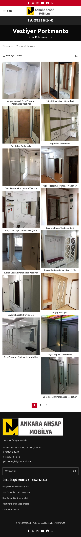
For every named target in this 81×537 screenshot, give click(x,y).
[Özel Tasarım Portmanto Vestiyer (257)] (60, 164)
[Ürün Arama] (40, 471)
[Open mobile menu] (8, 11)
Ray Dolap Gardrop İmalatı (16, 498)
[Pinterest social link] (47, 3)
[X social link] (33, 3)
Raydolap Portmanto (59, 143)
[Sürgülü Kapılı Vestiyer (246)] (60, 206)
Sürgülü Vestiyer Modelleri (60, 101)
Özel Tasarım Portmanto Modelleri (21, 357)
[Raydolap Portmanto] (60, 122)
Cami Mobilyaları (11, 509)
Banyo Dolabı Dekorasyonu (16, 486)
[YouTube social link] (42, 3)
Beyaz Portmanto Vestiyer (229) (60, 270)
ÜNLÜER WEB (60, 523)
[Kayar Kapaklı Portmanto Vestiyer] (21, 251)
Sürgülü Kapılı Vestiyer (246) (60, 228)
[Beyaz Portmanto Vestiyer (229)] (60, 249)
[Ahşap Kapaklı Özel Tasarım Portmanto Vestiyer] (21, 80)
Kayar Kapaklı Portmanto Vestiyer (21, 272)
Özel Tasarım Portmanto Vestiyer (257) (60, 186)
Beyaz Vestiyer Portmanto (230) (21, 230)
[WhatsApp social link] (52, 3)
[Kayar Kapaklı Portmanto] (60, 333)
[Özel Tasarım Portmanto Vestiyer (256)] (21, 167)
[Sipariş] (76, 55)
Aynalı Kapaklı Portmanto (21, 315)
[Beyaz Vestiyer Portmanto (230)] (21, 209)
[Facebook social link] (29, 3)
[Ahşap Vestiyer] (60, 291)
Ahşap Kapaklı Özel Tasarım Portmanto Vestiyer (21, 102)
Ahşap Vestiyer (60, 312)
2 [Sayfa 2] (40, 405)
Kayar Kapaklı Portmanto (59, 354)
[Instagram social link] (37, 3)
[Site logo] (40, 11)
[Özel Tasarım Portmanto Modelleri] (21, 336)
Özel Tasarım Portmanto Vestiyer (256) (21, 188)
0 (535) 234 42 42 (12, 457)
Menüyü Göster (14, 55)
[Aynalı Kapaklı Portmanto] (21, 293)
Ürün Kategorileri (39, 37)
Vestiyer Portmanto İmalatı (16, 504)
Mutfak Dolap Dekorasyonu (16, 492)
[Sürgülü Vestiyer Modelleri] (60, 80)
